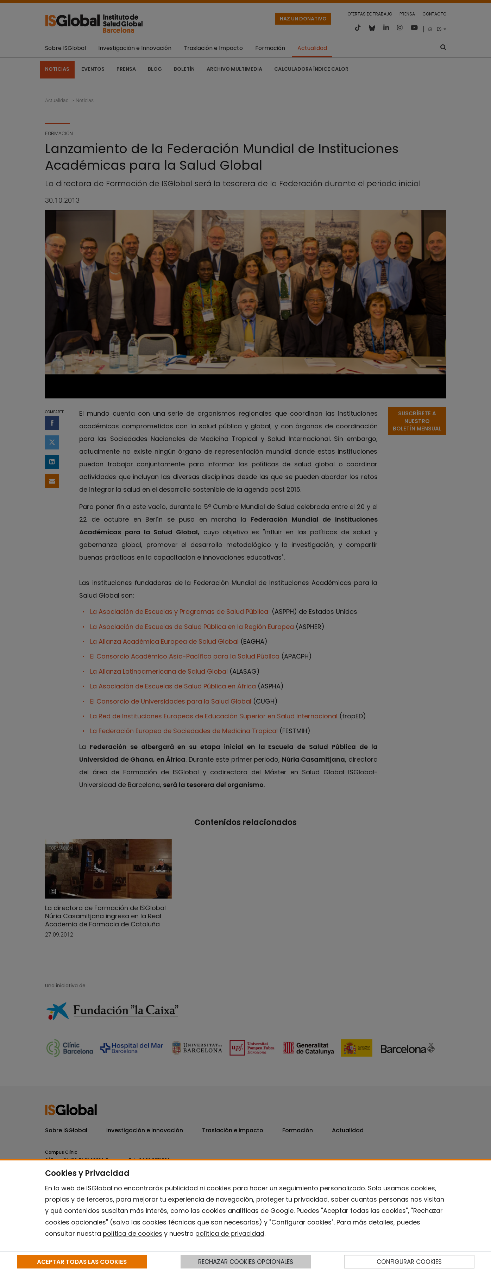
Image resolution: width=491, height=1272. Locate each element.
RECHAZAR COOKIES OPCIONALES (245, 1262)
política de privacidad (229, 1233)
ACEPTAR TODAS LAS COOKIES (82, 1262)
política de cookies (132, 1233)
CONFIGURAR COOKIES (409, 1262)
